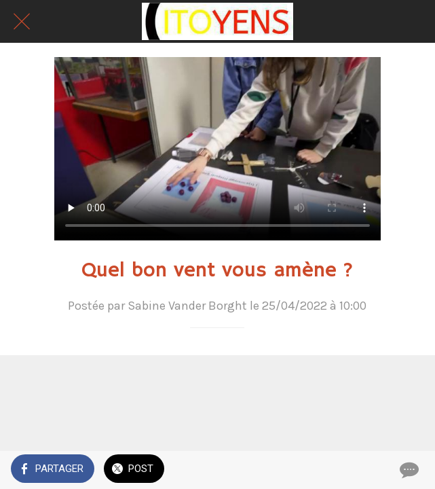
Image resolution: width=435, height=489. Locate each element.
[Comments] (408, 470)
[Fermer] (22, 22)
